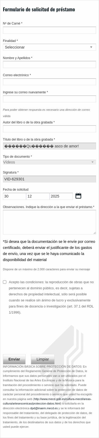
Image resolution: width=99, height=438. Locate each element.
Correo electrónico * (17, 75)
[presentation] (43, 336)
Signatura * (10, 172)
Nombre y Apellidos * (17, 58)
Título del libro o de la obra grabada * (29, 139)
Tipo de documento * (17, 156)
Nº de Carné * (12, 23)
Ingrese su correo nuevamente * (25, 92)
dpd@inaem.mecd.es (44, 408)
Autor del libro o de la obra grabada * (29, 122)
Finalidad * (10, 41)
